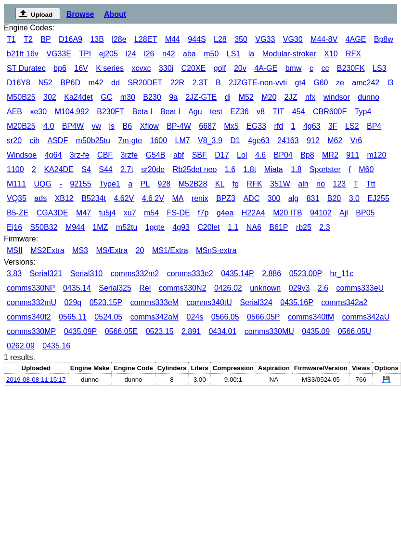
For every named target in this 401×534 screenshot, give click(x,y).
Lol (242, 155)
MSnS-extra (216, 250)
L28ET (145, 39)
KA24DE (58, 169)
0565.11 (73, 317)
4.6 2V (153, 198)
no (320, 184)
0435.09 (316, 331)
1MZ (100, 227)
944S (197, 39)
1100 (15, 169)
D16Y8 (18, 83)
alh (303, 184)
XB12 (64, 198)
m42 (95, 83)
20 (140, 250)
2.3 (324, 227)
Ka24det (78, 97)
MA (177, 198)
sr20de (153, 169)
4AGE (356, 39)
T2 (28, 39)
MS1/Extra (170, 250)
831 (313, 198)
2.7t (126, 169)
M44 (172, 39)
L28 (220, 39)
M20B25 (21, 126)
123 (339, 184)
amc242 (365, 83)
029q (73, 302)
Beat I (170, 111)
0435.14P (237, 273)
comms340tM (311, 317)
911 (352, 155)
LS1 (233, 54)
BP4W (73, 126)
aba (189, 54)
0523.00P (306, 273)
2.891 (191, 331)
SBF (199, 155)
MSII (15, 250)
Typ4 (363, 111)
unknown (265, 288)
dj (228, 97)
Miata (273, 169)
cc (325, 68)
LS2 (352, 126)
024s (195, 317)
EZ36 (239, 111)
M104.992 (72, 111)
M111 (16, 184)
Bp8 (307, 155)
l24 (131, 54)
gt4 (300, 83)
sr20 (14, 140)
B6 (127, 126)
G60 (320, 83)
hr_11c (342, 273)
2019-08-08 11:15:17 (36, 379)
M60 (366, 169)
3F (332, 126)
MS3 (80, 250)
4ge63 (259, 140)
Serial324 (256, 302)
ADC (251, 198)
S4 (86, 169)
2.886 (271, 273)
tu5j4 (107, 213)
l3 (390, 83)
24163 (288, 140)
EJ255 (378, 198)
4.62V (124, 198)
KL (220, 184)
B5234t (93, 198)
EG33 (256, 126)
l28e (119, 39)
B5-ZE (17, 213)
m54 (151, 213)
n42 (168, 54)
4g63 (312, 126)
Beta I (142, 111)
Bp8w (383, 39)
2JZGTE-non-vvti (258, 83)
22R (177, 83)
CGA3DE (52, 213)
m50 (211, 54)
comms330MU (269, 331)
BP (45, 39)
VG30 (293, 39)
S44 (105, 169)
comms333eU (360, 288)
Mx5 (231, 126)
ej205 (108, 54)
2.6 (323, 288)
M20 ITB (287, 213)
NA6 (253, 227)
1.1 (233, 227)
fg (236, 184)
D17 (222, 155)
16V (81, 68)
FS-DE (178, 213)
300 (274, 198)
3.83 (14, 273)
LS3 (379, 68)
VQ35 (16, 198)
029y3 (299, 288)
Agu (195, 111)
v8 (261, 111)
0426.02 (228, 288)
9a (173, 97)
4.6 (260, 155)
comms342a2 (344, 302)
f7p (203, 213)
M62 (334, 140)
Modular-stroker (289, 54)
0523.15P (106, 302)
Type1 (109, 184)
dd (115, 83)
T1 (11, 39)
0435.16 (56, 346)
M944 (75, 227)
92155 (80, 184)
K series (110, 68)
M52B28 (193, 184)
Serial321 (46, 273)
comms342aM (154, 317)
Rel (145, 288)
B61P (278, 227)
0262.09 (21, 346)
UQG (42, 184)
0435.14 (77, 288)
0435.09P (80, 331)
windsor (336, 97)
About (115, 14)
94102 (321, 213)
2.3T (200, 83)
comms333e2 (190, 273)
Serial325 (115, 288)
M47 (83, 213)
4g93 (181, 227)
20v (240, 68)
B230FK (351, 68)
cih (34, 140)
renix (200, 198)
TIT (278, 111)
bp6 (59, 68)
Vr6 (356, 140)
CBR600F (330, 111)
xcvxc (141, 68)
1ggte (155, 227)
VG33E (58, 54)
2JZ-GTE (201, 97)
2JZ (291, 97)
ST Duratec (26, 68)
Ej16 (14, 227)
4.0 (48, 126)
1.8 (296, 169)
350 (240, 39)
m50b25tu (93, 140)
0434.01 (222, 331)
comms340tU (209, 302)
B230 (152, 97)
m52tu (126, 227)
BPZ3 (225, 198)
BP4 (374, 126)
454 (298, 111)
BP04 (283, 155)
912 (313, 140)
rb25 (303, 227)
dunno (368, 97)
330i (166, 68)
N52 (45, 83)
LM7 (182, 140)
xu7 (130, 213)
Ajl (343, 213)
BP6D (70, 83)
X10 (330, 54)
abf (178, 155)
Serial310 (86, 273)
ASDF (57, 140)
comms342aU (365, 317)
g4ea (225, 213)
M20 (268, 97)
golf (220, 68)
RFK (254, 184)
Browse (80, 14)
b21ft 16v (23, 54)
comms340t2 (29, 317)
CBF (105, 155)
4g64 (53, 155)
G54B (156, 155)
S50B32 (43, 227)
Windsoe (22, 155)
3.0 (354, 198)
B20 (334, 198)
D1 (235, 140)
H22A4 (253, 213)
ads (40, 198)
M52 (246, 97)
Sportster (325, 169)
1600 (158, 140)
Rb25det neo (195, 169)
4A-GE (265, 68)
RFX (353, 54)
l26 (149, 54)
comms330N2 (183, 288)
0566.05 (225, 317)
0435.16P (296, 302)
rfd (278, 126)
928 (164, 184)
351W (280, 184)
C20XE (193, 68)
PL (145, 184)
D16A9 (70, 39)
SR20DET (145, 83)
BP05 (365, 213)
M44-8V (323, 39)
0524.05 (108, 317)
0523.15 (160, 331)
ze (340, 83)
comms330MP (31, 331)
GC (106, 97)
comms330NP (31, 288)
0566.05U (354, 331)
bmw (293, 68)
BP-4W (179, 126)
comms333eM (154, 302)
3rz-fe (80, 155)
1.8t (250, 169)
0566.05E (121, 331)
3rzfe (129, 155)
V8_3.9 (210, 140)
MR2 (330, 155)
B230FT (110, 111)
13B (96, 39)
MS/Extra (112, 250)
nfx (310, 97)
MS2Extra (47, 250)
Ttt (370, 184)
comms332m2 (135, 273)
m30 (127, 97)
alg (293, 198)
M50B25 (21, 97)
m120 (376, 155)
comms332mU (31, 302)
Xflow (149, 126)
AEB (14, 111)
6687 (207, 126)
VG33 (265, 39)
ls (112, 126)
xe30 (38, 111)
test (216, 111)
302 (49, 97)
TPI (85, 54)
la (251, 54)
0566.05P (263, 317)
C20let (208, 227)
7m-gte (130, 140)
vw (97, 126)
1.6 (230, 169)
